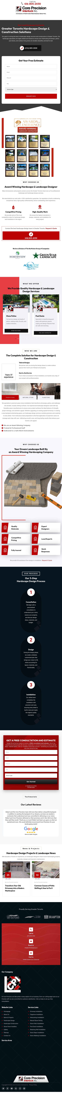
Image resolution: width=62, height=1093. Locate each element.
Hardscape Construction (11, 1024)
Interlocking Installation (37, 1018)
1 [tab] (16, 339)
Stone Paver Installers (10, 1027)
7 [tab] (31, 339)
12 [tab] (43, 339)
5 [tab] (26, 339)
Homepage (7, 1012)
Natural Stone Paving (36, 1021)
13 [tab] (46, 339)
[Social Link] (3, 1089)
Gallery (6, 1030)
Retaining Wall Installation (37, 1030)
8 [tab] (33, 339)
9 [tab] (36, 339)
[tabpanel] (16, 314)
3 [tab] (21, 339)
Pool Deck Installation (36, 1027)
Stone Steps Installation (37, 1033)
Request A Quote (51, 228)
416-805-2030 (32, 3)
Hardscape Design (9, 1021)
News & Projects (9, 1018)
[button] (59, 17)
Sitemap (6, 1033)
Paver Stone (10, 397)
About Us (6, 1015)
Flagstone (46, 397)
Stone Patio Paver (16, 331)
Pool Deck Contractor (46, 333)
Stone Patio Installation (37, 1024)
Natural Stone (28, 397)
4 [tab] (23, 339)
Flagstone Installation (36, 1015)
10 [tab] (38, 339)
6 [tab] (28, 339)
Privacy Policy (33, 1086)
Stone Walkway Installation (38, 1036)
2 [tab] (18, 339)
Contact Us (7, 1036)
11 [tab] (41, 339)
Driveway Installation (36, 1012)
